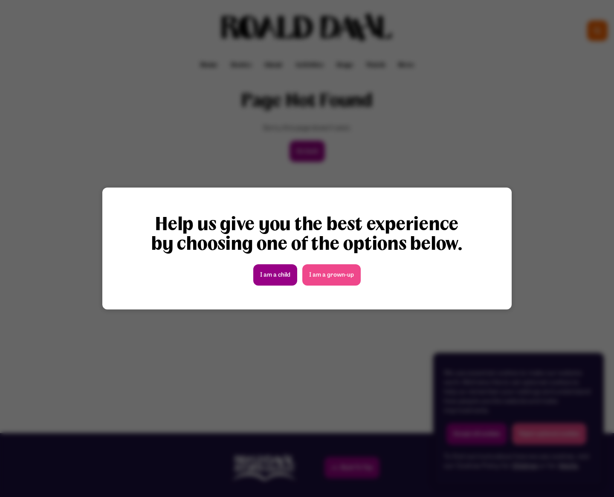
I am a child (275, 275)
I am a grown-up (331, 275)
